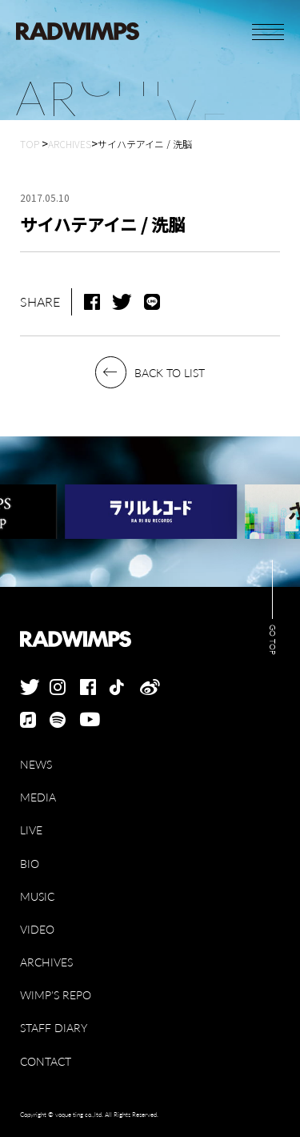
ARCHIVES (46, 962)
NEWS (36, 764)
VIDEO (37, 929)
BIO (29, 863)
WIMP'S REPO (55, 994)
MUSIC (37, 896)
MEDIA (38, 797)
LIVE (31, 830)
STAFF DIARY (53, 1027)
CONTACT (45, 1061)
